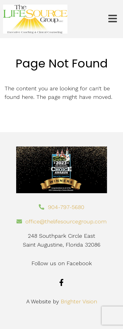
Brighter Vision (79, 301)
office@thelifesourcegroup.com (66, 221)
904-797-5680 (66, 207)
